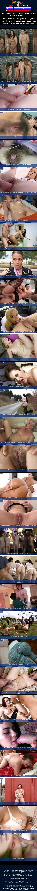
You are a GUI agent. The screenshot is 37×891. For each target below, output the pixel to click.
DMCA (32, 888)
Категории (9, 8)
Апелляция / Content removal (11, 888)
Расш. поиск (18, 8)
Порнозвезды (26, 8)
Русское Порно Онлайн (23, 21)
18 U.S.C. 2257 (25, 888)
